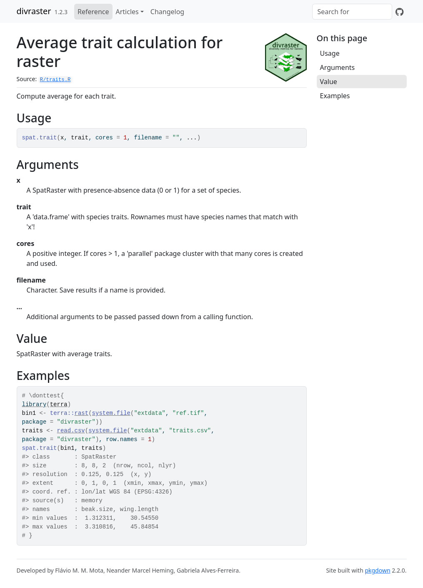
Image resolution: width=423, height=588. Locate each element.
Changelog (167, 11)
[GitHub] (399, 12)
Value (328, 81)
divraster (34, 11)
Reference (93, 11)
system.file (111, 413)
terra (59, 404)
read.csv (71, 430)
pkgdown (377, 570)
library (34, 404)
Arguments (337, 67)
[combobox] (352, 12)
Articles (127, 11)
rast (82, 413)
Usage (330, 53)
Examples (335, 95)
